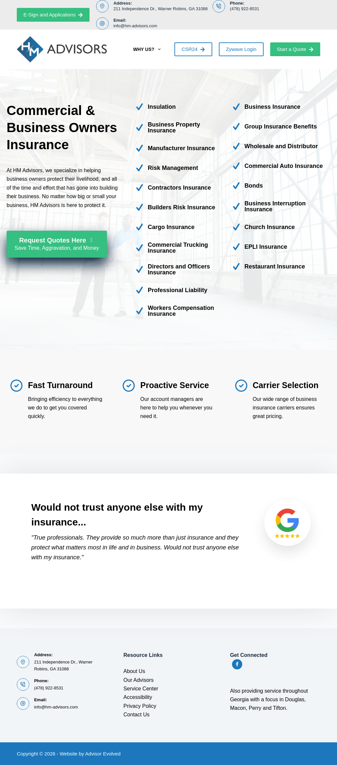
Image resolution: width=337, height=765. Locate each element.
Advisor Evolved (103, 753)
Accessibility (137, 697)
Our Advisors (138, 680)
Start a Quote (295, 49)
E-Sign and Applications (53, 14)
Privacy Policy (139, 706)
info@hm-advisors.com (135, 25)
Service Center (140, 688)
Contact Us (136, 714)
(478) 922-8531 (244, 8)
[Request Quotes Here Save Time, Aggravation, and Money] (57, 244)
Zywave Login (241, 49)
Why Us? (148, 49)
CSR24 (193, 49)
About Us (134, 671)
